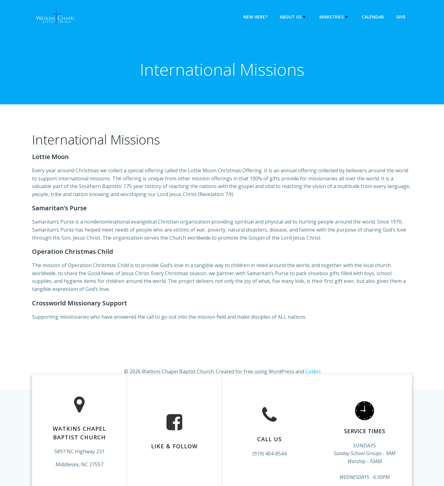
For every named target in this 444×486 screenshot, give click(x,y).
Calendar (373, 17)
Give (401, 17)
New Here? (255, 17)
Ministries (334, 17)
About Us (293, 17)
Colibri (312, 371)
